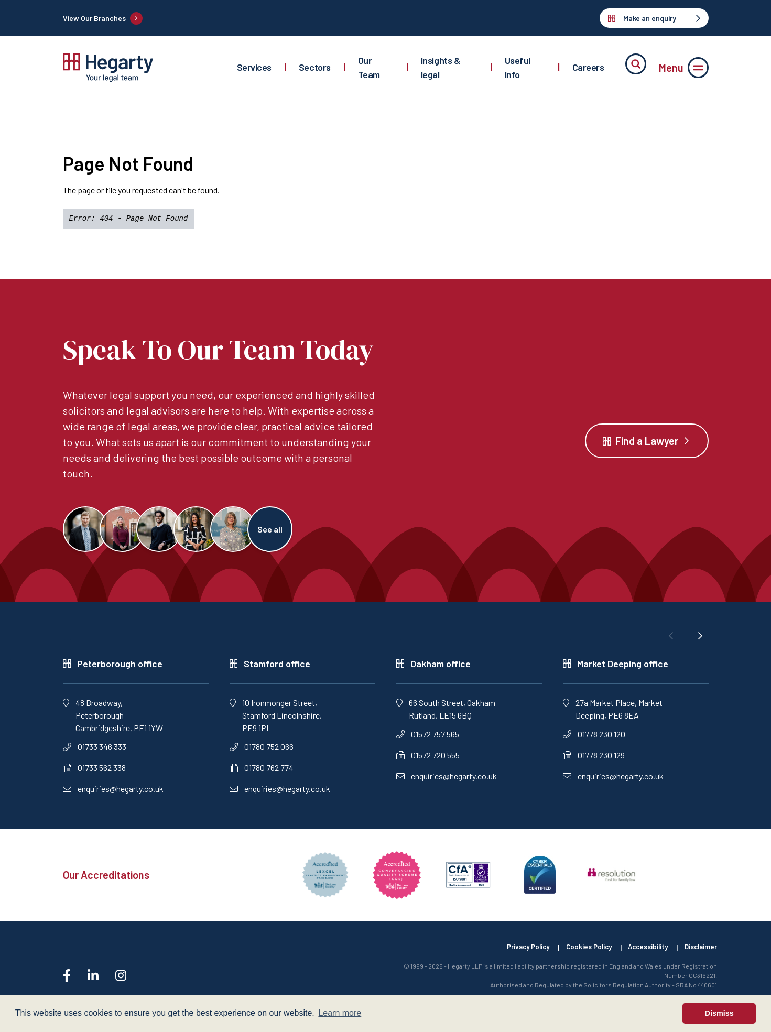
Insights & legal (441, 67)
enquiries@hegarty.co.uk (113, 795)
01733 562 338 (94, 774)
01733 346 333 (94, 753)
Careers (588, 67)
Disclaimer (699, 954)
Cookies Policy (579, 954)
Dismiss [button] (719, 1013)
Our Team (369, 67)
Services (254, 67)
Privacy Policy (513, 954)
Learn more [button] (339, 1012)
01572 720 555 (428, 762)
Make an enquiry (654, 18)
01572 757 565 (427, 741)
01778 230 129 (594, 762)
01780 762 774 (262, 774)
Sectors (315, 67)
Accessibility (643, 954)
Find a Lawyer (647, 444)
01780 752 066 (262, 753)
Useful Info (517, 67)
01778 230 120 (594, 741)
